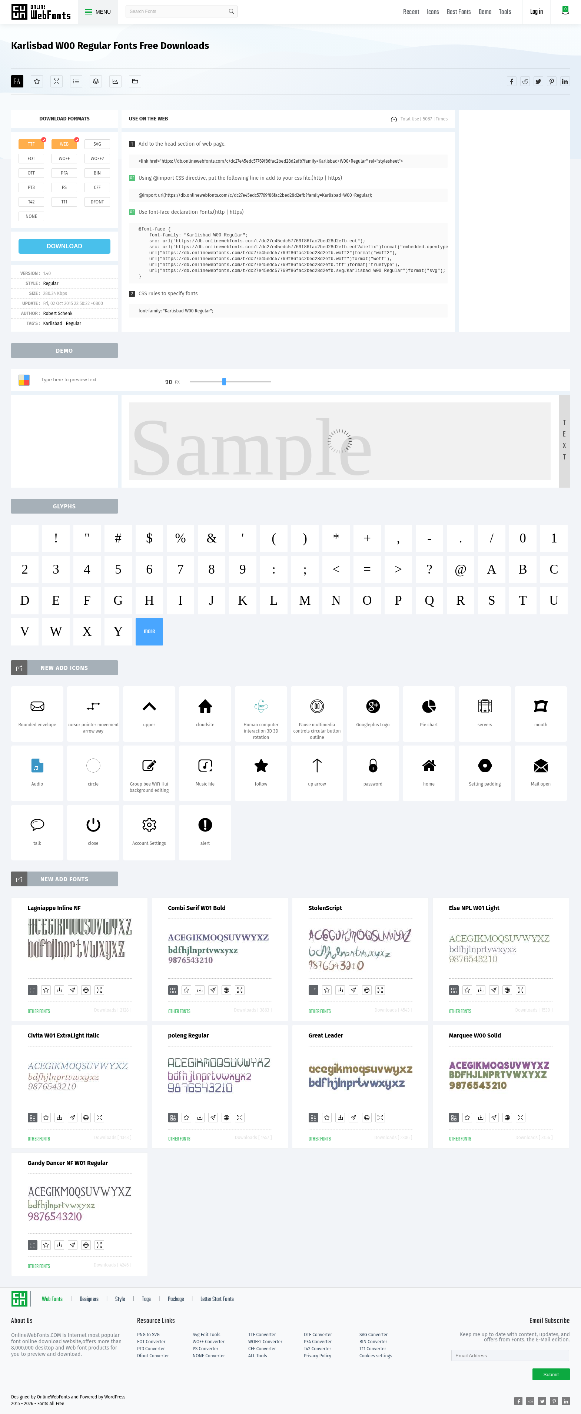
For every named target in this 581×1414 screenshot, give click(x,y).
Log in (536, 12)
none (31, 216)
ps (64, 187)
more (149, 631)
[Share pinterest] (552, 81)
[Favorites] (37, 81)
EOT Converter (151, 1341)
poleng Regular (188, 1035)
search (231, 11)
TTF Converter (262, 1334)
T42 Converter (317, 1348)
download (64, 246)
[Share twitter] (538, 81)
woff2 (97, 158)
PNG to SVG (148, 1334)
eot (31, 158)
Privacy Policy (317, 1355)
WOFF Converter (209, 1341)
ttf (31, 144)
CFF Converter (262, 1348)
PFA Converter (318, 1341)
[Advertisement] (514, 221)
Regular (50, 283)
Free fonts (44, 12)
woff (64, 158)
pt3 (31, 187)
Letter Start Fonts (217, 1299)
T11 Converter (372, 1348)
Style (120, 1299)
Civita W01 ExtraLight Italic (63, 1035)
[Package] (96, 81)
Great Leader (326, 1035)
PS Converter (205, 1348)
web (64, 144)
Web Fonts (52, 1299)
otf (31, 173)
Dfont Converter (153, 1355)
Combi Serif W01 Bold (197, 908)
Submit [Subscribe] (551, 1374)
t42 (31, 202)
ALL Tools (257, 1355)
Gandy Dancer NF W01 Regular (68, 1162)
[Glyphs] (76, 81)
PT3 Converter (151, 1348)
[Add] (17, 81)
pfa (64, 173)
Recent (411, 12)
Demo (485, 12)
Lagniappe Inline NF (54, 908)
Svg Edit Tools (206, 1334)
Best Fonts (459, 12)
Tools (505, 12)
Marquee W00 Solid (475, 1035)
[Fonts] (135, 81)
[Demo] (56, 81)
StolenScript (325, 908)
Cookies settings (375, 1355)
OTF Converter (318, 1334)
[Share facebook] (512, 81)
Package (176, 1299)
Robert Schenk (57, 313)
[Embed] (86, 990)
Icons (432, 12)
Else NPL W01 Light (474, 908)
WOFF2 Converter (265, 1341)
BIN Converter (373, 1341)
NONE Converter (209, 1355)
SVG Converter (373, 1334)
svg (97, 144)
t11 (64, 202)
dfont (97, 202)
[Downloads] (59, 990)
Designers (89, 1299)
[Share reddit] (525, 81)
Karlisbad (52, 323)
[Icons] (115, 81)
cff (97, 187)
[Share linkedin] (565, 81)
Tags (146, 1299)
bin (97, 173)
